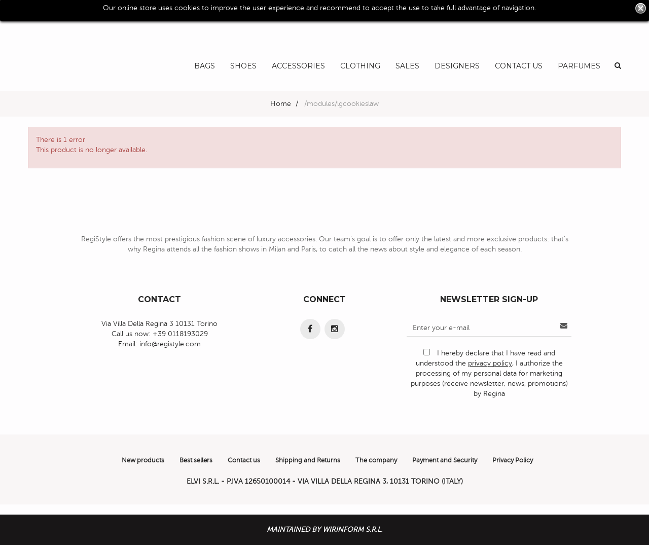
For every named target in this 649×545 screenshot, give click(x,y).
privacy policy (490, 363)
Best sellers (195, 460)
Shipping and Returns (307, 460)
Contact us (244, 460)
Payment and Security (444, 460)
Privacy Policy (512, 460)
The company (376, 460)
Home (280, 103)
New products (143, 460)
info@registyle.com (170, 344)
